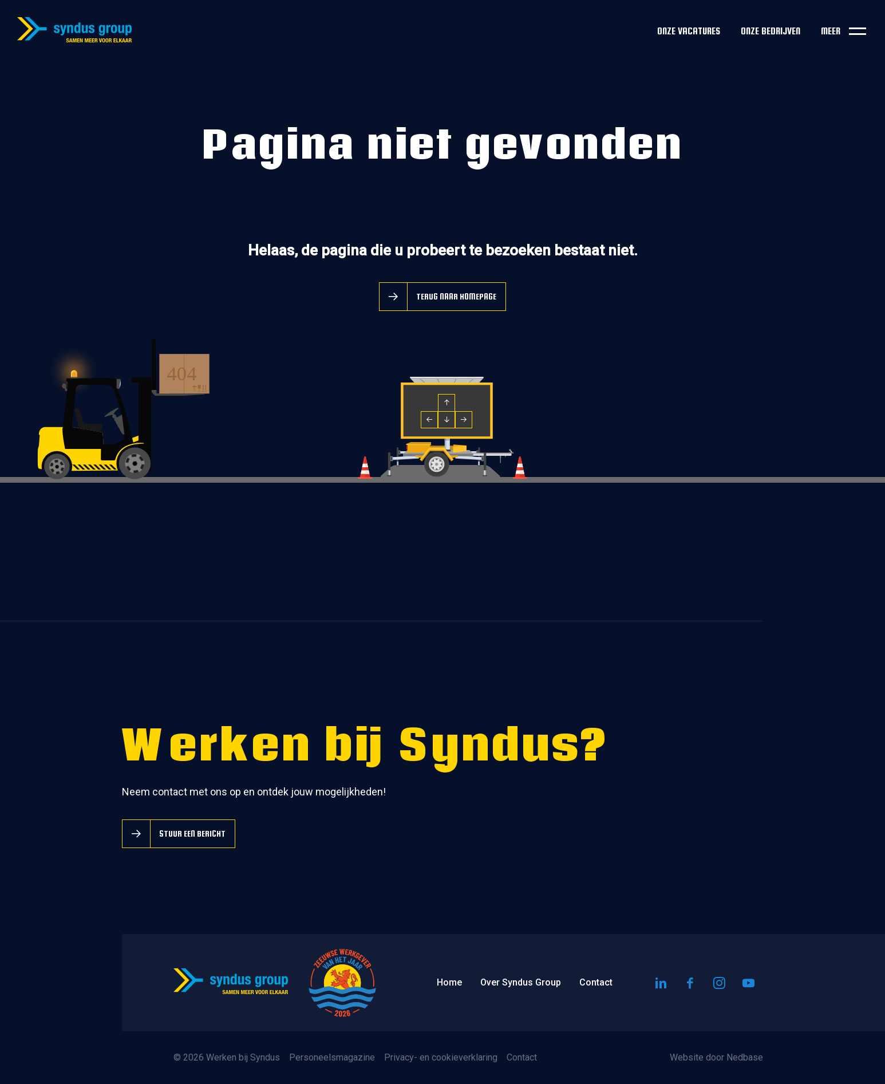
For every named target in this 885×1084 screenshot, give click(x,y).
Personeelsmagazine (332, 1057)
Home (449, 982)
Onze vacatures (688, 31)
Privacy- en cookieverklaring (440, 1057)
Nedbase (744, 1057)
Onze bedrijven (770, 31)
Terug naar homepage (456, 296)
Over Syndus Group (520, 982)
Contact (596, 982)
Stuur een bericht (192, 833)
